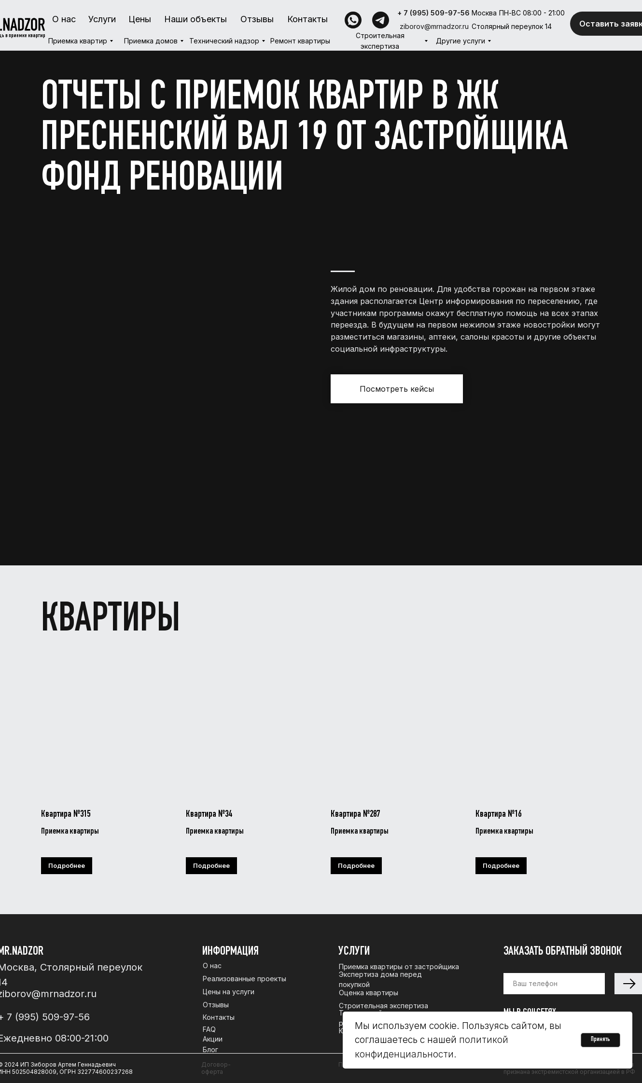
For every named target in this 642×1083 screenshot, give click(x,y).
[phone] (554, 983)
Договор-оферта (216, 1068)
